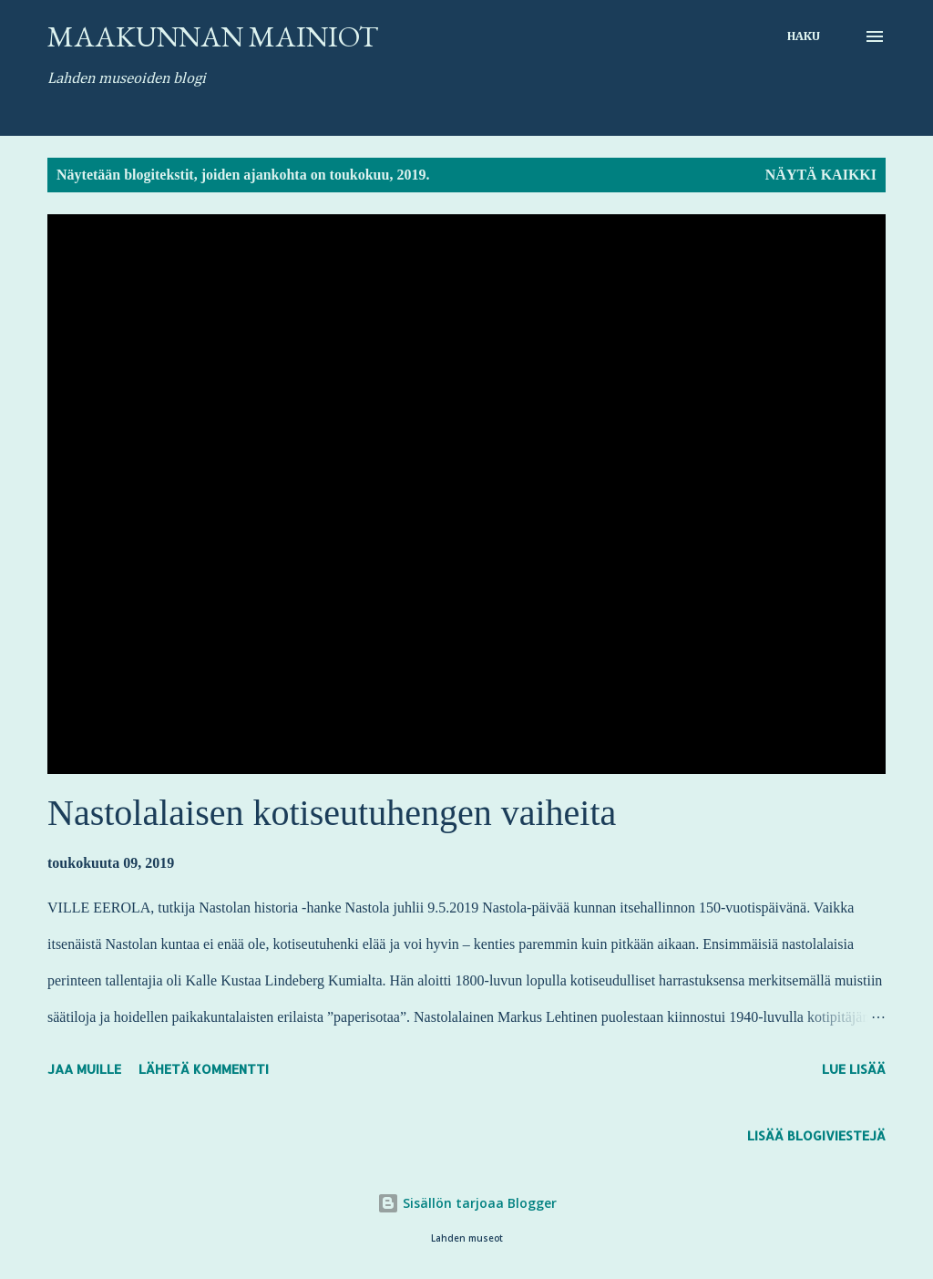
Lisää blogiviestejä (816, 1135)
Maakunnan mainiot (212, 36)
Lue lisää (854, 1069)
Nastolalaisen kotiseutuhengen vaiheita (331, 812)
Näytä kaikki (821, 174)
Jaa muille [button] (84, 1069)
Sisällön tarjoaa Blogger (467, 1203)
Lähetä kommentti (203, 1069)
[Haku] (803, 36)
